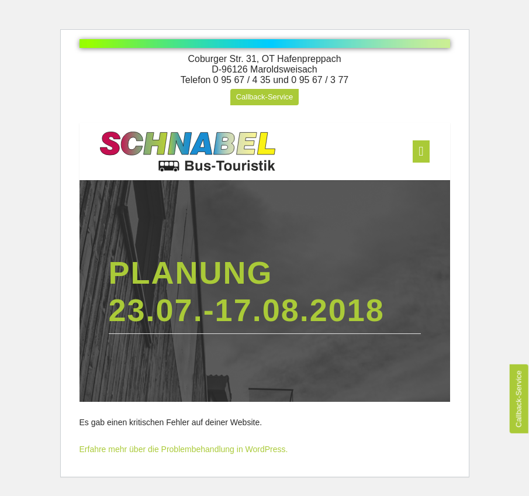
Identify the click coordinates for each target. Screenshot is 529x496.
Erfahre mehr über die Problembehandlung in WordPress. (183, 449)
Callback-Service (264, 96)
